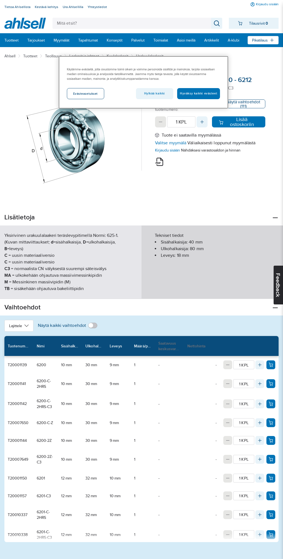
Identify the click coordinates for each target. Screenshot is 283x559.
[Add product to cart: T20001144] (270, 440)
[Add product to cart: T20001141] (270, 383)
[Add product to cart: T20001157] (270, 495)
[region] (143, 82)
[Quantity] (181, 121)
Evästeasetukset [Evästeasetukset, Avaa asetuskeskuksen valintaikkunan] (85, 93)
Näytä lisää (141, 290)
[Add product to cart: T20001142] (270, 403)
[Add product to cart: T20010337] (270, 514)
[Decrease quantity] (160, 121)
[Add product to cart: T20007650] (270, 422)
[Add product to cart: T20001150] (270, 478)
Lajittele (19, 326)
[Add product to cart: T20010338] (270, 534)
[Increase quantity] (202, 121)
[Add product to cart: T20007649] (270, 459)
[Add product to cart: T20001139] (270, 364)
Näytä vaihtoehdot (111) (243, 103)
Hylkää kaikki (154, 93)
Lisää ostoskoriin (236, 122)
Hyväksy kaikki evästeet (198, 93)
